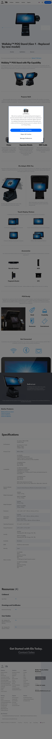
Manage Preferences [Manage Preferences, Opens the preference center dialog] (26, 138)
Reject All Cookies (26, 134)
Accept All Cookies (26, 130)
